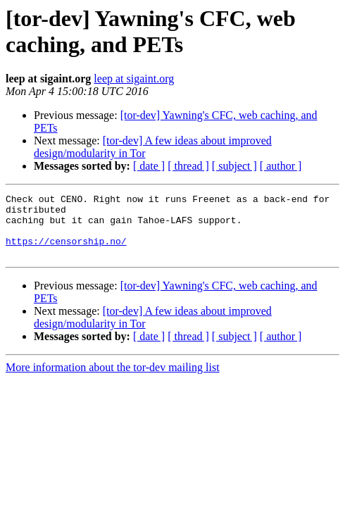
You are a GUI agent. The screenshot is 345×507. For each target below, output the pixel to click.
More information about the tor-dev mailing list (113, 380)
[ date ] (149, 166)
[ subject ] (234, 166)
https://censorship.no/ (66, 251)
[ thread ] (188, 166)
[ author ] (281, 166)
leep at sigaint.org (134, 78)
